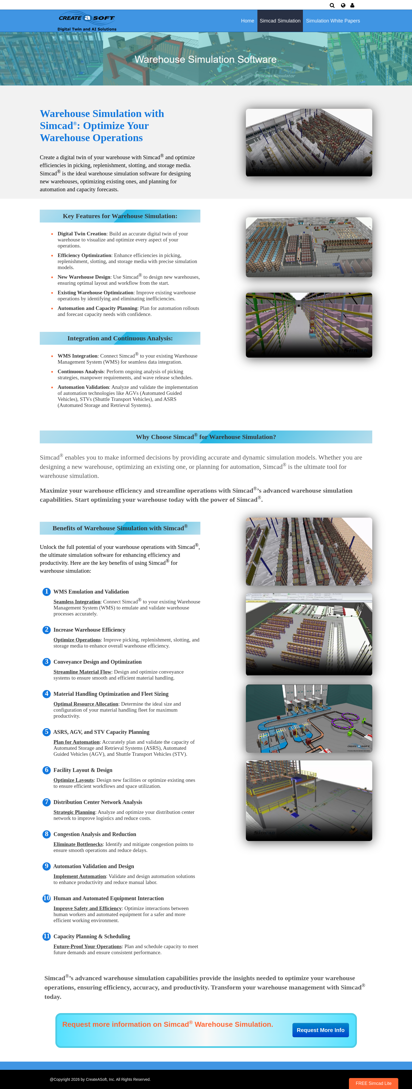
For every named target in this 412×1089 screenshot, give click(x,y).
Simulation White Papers (333, 21)
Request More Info (321, 1030)
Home (247, 21)
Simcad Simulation (280, 21)
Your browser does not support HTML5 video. (309, 142)
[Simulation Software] (86, 20)
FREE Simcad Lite (374, 1083)
